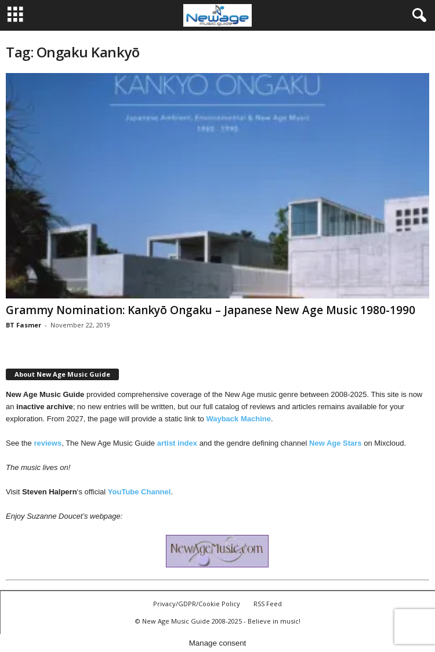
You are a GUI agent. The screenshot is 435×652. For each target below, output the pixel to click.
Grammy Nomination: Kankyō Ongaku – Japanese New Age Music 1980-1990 (210, 310)
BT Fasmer (23, 324)
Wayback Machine (238, 418)
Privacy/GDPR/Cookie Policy (196, 603)
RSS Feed (267, 603)
